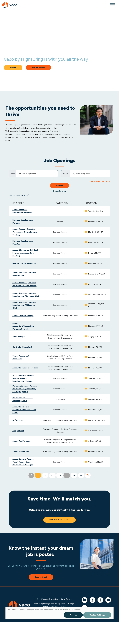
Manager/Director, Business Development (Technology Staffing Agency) (24, 389)
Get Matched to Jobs (59, 520)
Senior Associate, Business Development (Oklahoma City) (24, 305)
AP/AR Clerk (17, 420)
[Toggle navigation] (112, 4)
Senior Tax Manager (21, 441)
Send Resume (38, 67)
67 (74, 475)
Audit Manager (18, 336)
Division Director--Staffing (24, 263)
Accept (73, 615)
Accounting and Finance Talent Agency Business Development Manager (23, 462)
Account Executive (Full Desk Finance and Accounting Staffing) (25, 253)
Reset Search (59, 191)
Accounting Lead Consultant (25, 368)
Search (13, 67)
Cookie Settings (97, 615)
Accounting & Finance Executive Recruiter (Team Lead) (24, 410)
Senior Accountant (20, 451)
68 (81, 475)
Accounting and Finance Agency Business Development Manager (23, 378)
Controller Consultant (22, 347)
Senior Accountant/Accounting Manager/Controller (23, 326)
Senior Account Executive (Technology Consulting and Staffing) (24, 232)
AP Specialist (18, 431)
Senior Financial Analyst (22, 316)
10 (59, 475)
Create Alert (41, 577)
